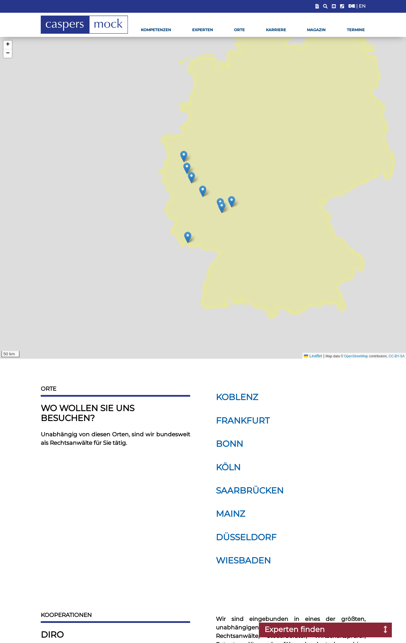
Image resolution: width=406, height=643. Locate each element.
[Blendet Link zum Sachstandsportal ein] (317, 6)
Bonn (229, 444)
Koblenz (237, 397)
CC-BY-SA (397, 356)
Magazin (316, 30)
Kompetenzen (156, 30)
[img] (202, 191)
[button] (7, 44)
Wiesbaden (243, 560)
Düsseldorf (246, 537)
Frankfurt (243, 420)
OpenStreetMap (356, 356)
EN (362, 6)
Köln (228, 467)
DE (351, 6)
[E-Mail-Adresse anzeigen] (334, 6)
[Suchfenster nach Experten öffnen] (381, 630)
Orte (239, 30)
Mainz (230, 514)
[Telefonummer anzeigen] (342, 6)
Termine (356, 30)
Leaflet (313, 355)
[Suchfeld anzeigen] (325, 6)
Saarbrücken (249, 490)
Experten (202, 30)
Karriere (276, 30)
